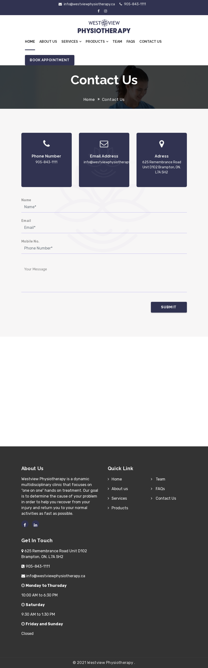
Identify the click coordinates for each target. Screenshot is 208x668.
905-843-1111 (132, 4)
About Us (48, 41)
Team (117, 41)
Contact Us (150, 41)
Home (30, 41)
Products (97, 41)
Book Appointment (50, 60)
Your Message (35, 269)
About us (120, 488)
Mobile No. (30, 241)
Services (71, 41)
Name (26, 200)
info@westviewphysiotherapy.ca (87, 4)
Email (26, 221)
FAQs (130, 41)
